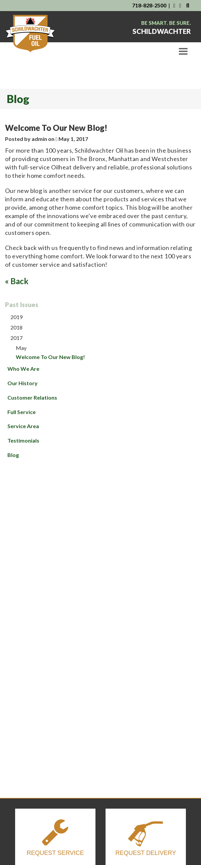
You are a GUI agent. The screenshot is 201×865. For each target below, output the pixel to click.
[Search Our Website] (187, 5)
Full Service (21, 412)
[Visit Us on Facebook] (174, 5)
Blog (13, 455)
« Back (17, 281)
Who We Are (23, 368)
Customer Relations (32, 397)
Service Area (23, 426)
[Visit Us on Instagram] (180, 5)
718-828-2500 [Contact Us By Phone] (149, 5)
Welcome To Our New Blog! (50, 357)
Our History (22, 383)
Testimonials (23, 440)
